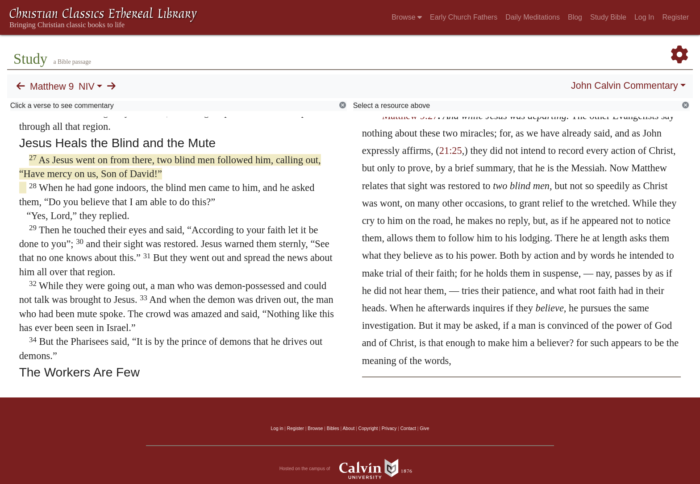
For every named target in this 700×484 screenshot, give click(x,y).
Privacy (389, 428)
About (348, 428)
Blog (575, 17)
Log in (277, 428)
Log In (644, 17)
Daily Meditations (532, 17)
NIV (87, 86)
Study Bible (608, 17)
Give (424, 428)
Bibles (333, 428)
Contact (408, 428)
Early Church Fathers (463, 17)
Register (675, 17)
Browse (407, 17)
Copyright (368, 428)
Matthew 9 (52, 86)
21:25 (450, 150)
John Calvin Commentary (624, 85)
